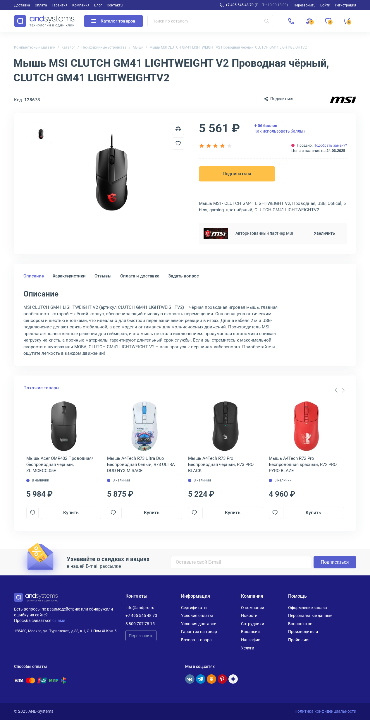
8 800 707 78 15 (140, 623)
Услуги (247, 648)
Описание (33, 276)
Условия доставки (198, 623)
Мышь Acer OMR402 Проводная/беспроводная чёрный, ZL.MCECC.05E (59, 464)
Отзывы (102, 276)
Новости (249, 615)
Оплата (41, 5)
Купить (71, 512)
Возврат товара (196, 639)
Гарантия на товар (199, 631)
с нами (58, 620)
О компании (252, 607)
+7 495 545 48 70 (240, 5)
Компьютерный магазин (34, 47)
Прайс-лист (299, 639)
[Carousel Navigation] (340, 390)
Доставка (22, 5)
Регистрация (345, 5)
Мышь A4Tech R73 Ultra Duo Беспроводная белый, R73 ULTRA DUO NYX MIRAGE (141, 464)
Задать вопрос (183, 276)
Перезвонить (141, 635)
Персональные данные (310, 615)
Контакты (115, 5)
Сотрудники (252, 623)
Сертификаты (194, 607)
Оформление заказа (307, 607)
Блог (98, 5)
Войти (325, 5)
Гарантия (60, 5)
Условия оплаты (197, 615)
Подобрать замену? (330, 145)
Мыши (138, 47)
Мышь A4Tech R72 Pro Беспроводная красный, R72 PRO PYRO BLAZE (303, 464)
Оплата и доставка (139, 276)
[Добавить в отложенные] (178, 143)
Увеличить (324, 233)
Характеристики (69, 276)
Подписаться (237, 173)
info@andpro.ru (139, 607)
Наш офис (250, 639)
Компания (81, 5)
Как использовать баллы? (279, 128)
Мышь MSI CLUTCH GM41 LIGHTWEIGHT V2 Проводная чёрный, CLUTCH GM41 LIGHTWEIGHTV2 (228, 47)
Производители (303, 631)
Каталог (68, 47)
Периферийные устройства (104, 47)
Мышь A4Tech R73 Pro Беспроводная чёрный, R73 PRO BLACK (221, 464)
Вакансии (250, 631)
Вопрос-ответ (301, 623)
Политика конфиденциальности (325, 711)
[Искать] (266, 21)
